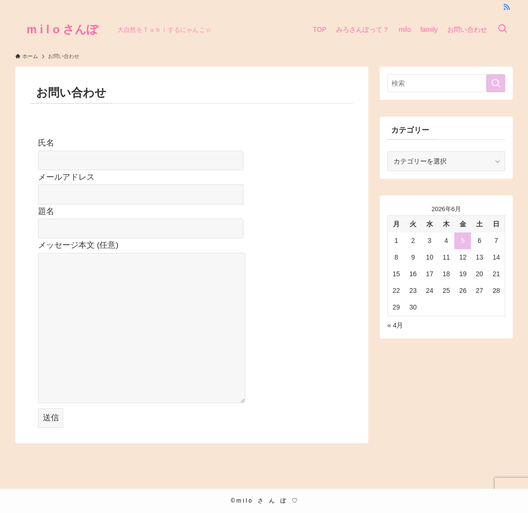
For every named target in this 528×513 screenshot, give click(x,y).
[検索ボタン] (502, 29)
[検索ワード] (446, 83)
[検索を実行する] (495, 83)
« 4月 (395, 325)
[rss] (506, 7)
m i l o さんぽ (62, 29)
